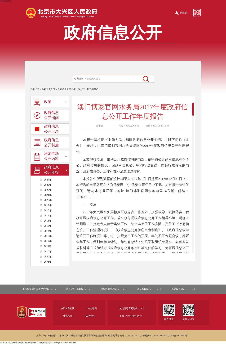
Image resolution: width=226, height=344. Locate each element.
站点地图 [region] (92, 308)
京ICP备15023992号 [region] (177, 335)
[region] (22, 312)
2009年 (48, 256)
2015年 (48, 225)
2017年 (81, 89)
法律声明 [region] (89, 316)
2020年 (48, 200)
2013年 (48, 236)
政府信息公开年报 (67, 89)
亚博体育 (4, 342)
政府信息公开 (48, 89)
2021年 (48, 195)
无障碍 (181, 13)
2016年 (48, 220)
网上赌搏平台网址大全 (46, 342)
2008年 (48, 261)
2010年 (48, 251)
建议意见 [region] (67, 316)
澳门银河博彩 (30, 342)
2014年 (48, 231)
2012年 (48, 241)
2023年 (48, 184)
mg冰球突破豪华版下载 (66, 342)
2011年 (48, 246)
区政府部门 (92, 89)
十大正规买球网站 (16, 342)
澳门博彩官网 (6, 1)
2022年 (48, 190)
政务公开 (35, 89)
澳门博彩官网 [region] (67, 308)
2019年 (48, 205)
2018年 (48, 210)
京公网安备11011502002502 (153, 335)
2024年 (48, 179)
